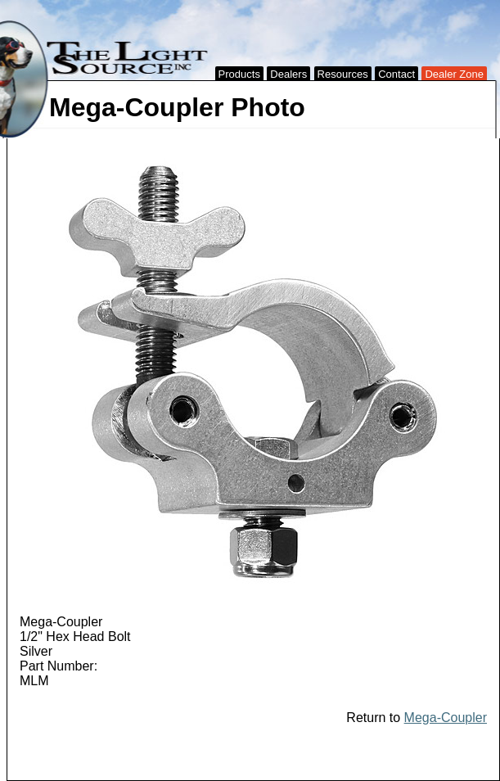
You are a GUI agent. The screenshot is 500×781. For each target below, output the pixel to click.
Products (239, 74)
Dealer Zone (454, 74)
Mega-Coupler (445, 718)
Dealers (288, 74)
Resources (343, 74)
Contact (396, 74)
